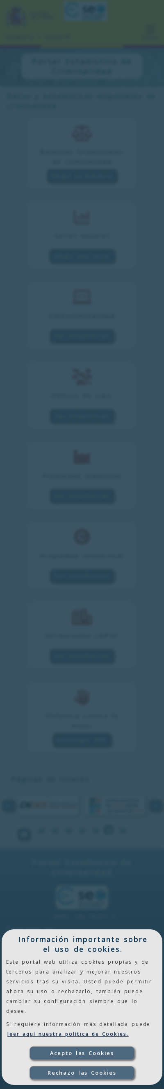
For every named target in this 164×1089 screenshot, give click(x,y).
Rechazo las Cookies (82, 1072)
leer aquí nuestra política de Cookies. (68, 1033)
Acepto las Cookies (82, 1053)
